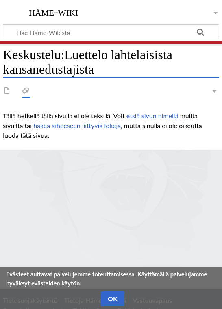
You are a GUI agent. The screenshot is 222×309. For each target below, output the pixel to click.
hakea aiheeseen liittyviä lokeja (77, 125)
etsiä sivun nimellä (152, 115)
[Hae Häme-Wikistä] (111, 32)
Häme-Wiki (53, 11)
